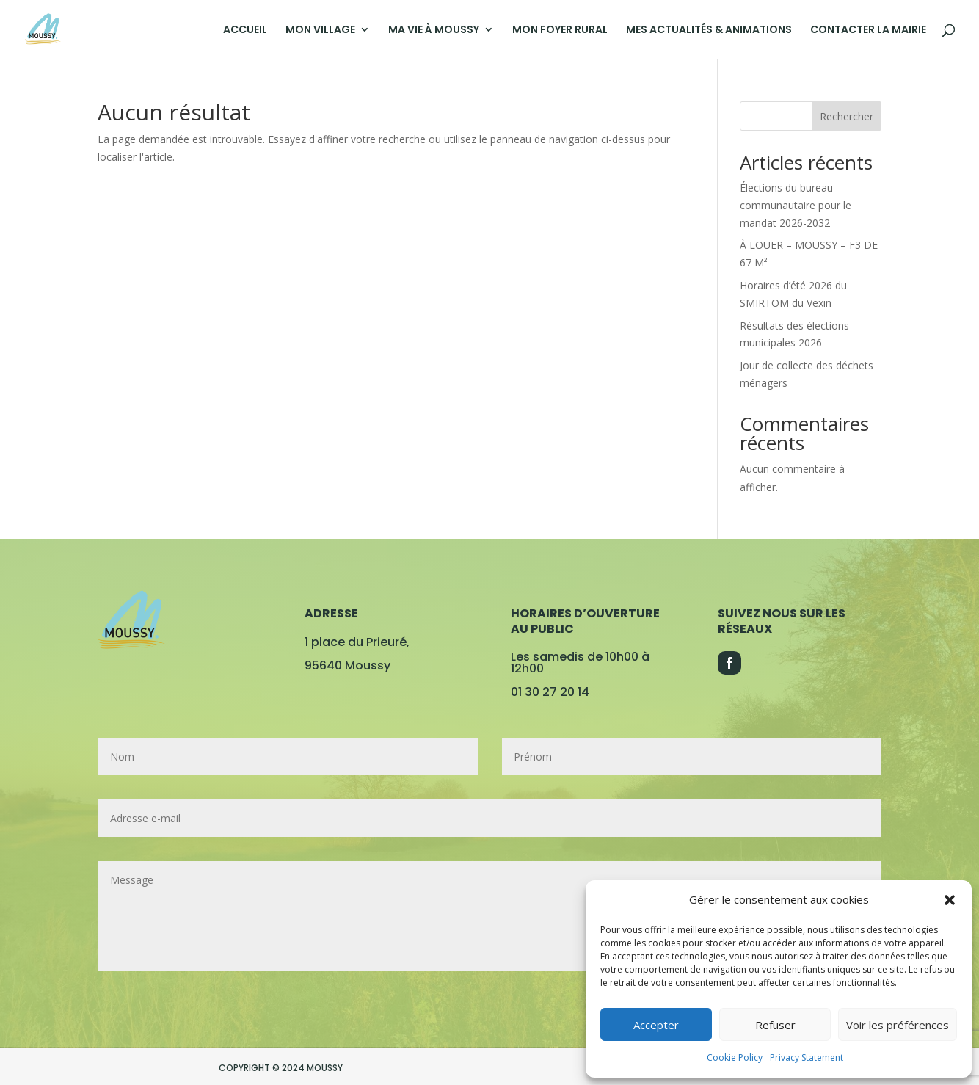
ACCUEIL (245, 30)
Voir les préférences (897, 1024)
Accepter (656, 1024)
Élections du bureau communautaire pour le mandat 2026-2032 (795, 205)
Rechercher (846, 116)
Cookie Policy (735, 1057)
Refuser (775, 1024)
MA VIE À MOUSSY (433, 30)
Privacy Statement (806, 1057)
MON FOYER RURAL (560, 30)
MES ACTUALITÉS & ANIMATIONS (709, 30)
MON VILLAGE (320, 30)
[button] (949, 900)
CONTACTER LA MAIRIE (868, 30)
